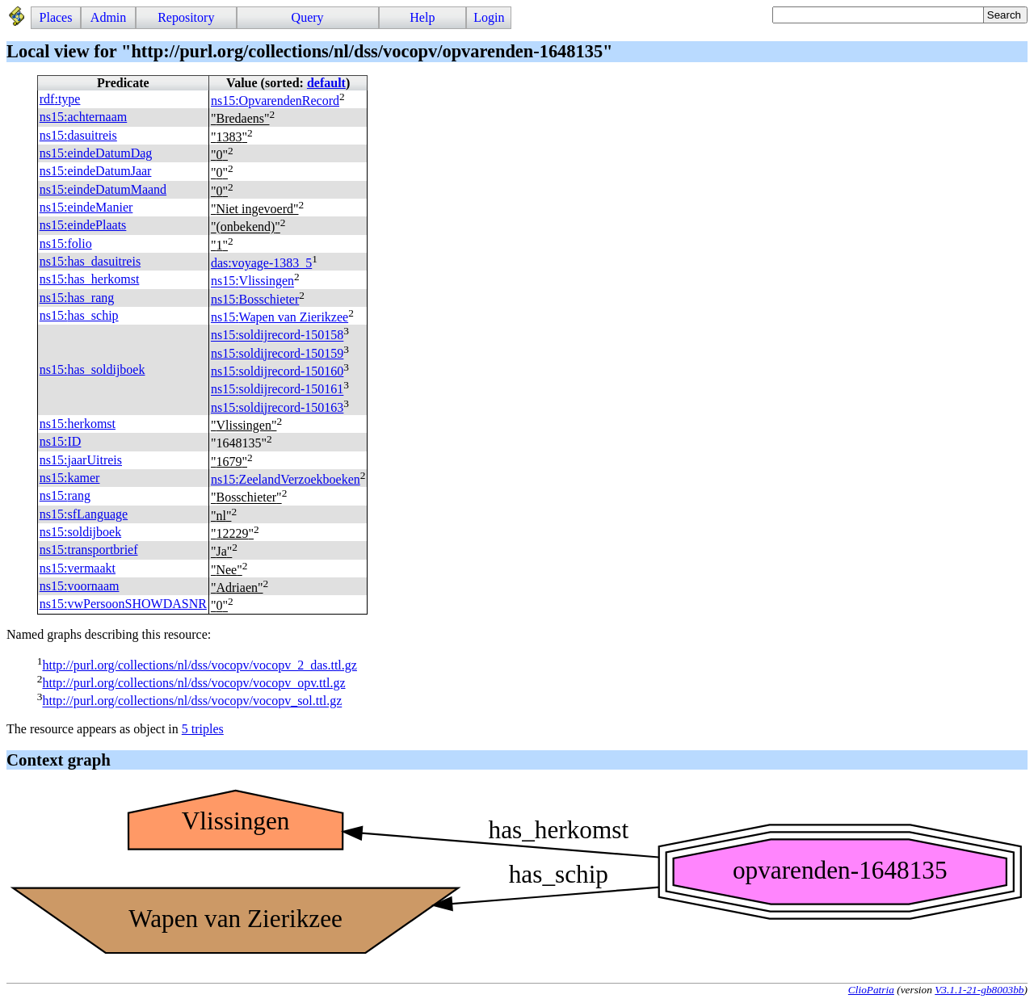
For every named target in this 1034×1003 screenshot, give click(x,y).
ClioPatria (871, 990)
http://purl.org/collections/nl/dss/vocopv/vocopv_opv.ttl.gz (193, 683)
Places (56, 17)
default (326, 83)
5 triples (203, 729)
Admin (108, 17)
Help (422, 17)
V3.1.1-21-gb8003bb (979, 990)
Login (488, 17)
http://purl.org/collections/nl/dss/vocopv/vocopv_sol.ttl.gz (192, 701)
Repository (186, 17)
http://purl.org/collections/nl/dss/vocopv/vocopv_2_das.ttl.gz (199, 665)
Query (308, 17)
